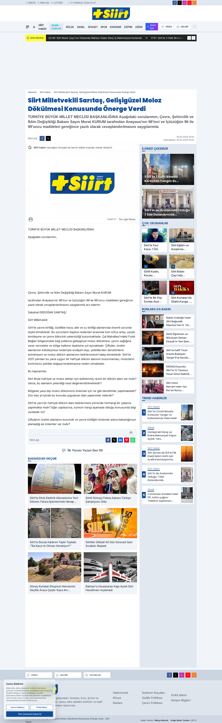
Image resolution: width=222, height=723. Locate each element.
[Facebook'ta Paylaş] (42, 138)
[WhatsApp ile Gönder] (132, 440)
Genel (81, 27)
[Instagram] (184, 3)
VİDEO (166, 26)
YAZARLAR (93, 675)
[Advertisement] (111, 65)
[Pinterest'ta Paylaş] (126, 440)
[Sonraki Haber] (193, 38)
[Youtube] (189, 3)
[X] (179, 3)
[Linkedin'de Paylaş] (120, 440)
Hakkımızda (120, 692)
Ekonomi (115, 27)
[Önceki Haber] (189, 38)
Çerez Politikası (152, 703)
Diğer (138, 27)
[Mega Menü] (27, 27)
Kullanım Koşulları (153, 692)
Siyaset (93, 27)
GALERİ (182, 26)
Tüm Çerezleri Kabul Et (29, 714)
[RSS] (194, 3)
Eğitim (128, 27)
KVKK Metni (179, 695)
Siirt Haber (42, 27)
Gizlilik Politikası (152, 697)
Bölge (70, 27)
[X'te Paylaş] (48, 138)
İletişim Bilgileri (181, 700)
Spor (104, 27)
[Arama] (195, 27)
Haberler (32, 92)
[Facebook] (175, 3)
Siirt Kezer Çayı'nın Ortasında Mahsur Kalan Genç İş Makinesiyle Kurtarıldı (97, 38)
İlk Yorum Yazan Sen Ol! (82, 450)
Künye (32, 2)
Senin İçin (151, 26)
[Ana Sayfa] (34, 27)
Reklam (44, 2)
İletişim (58, 2)
